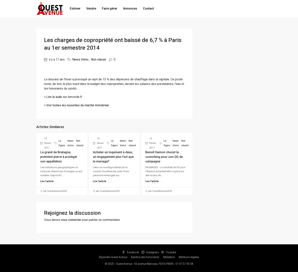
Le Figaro (62, 143)
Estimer (75, 8)
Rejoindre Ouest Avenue (113, 257)
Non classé (98, 59)
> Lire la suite (53, 97)
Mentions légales (189, 257)
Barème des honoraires (145, 257)
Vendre (91, 8)
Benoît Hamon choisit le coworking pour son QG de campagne (164, 156)
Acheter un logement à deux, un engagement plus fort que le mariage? (113, 156)
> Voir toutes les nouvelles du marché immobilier (76, 105)
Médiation (169, 257)
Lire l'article (47, 181)
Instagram (150, 252)
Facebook (131, 252)
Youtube (168, 252)
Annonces (130, 8)
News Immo (80, 59)
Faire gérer (109, 8)
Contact (148, 8)
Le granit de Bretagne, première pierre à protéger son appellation (58, 156)
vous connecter (71, 220)
